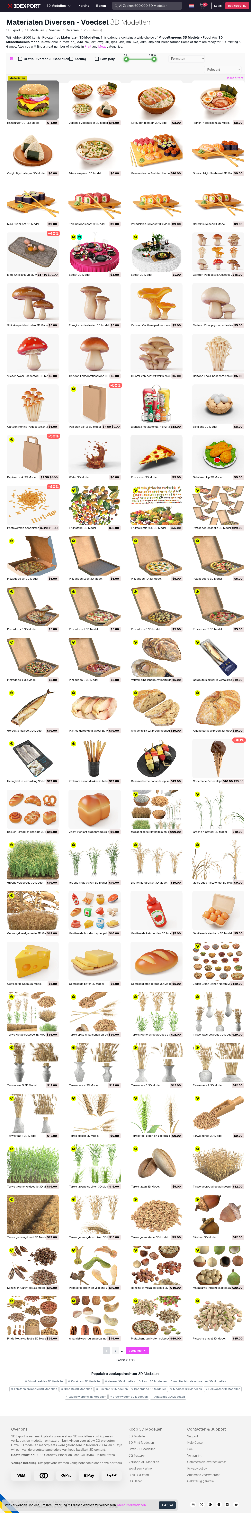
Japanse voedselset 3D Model (88, 123)
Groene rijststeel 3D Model (210, 832)
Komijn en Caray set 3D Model (26, 1288)
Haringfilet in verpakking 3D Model (28, 781)
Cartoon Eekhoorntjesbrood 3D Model (93, 376)
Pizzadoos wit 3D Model (22, 578)
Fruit (88, 46)
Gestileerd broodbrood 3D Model (151, 984)
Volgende (137, 1351)
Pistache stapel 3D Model (209, 1338)
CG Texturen (137, 1455)
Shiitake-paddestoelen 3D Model (28, 325)
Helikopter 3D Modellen (222, 1389)
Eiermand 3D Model (205, 426)
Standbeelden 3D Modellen (45, 1381)
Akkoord (167, 1505)
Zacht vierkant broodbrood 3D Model (92, 832)
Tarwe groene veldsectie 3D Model (29, 1186)
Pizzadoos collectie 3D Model (212, 528)
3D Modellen (138, 1436)
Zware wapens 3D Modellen (86, 1396)
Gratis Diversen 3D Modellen (43, 59)
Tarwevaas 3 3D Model (145, 1085)
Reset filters (234, 78)
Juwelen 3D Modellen (112, 1389)
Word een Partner (141, 1468)
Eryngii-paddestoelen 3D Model (89, 325)
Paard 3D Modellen (153, 1381)
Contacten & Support (206, 1429)
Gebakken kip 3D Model (207, 477)
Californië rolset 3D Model (209, 224)
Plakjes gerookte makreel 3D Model (91, 730)
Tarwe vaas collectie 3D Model (212, 1034)
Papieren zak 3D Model (21, 477)
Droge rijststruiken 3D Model (149, 882)
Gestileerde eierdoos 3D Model (212, 933)
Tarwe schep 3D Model (207, 1136)
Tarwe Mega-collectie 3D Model (27, 1034)
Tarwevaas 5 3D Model (22, 1085)
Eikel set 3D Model (204, 1237)
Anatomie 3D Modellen (168, 1396)
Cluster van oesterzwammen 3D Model (155, 376)
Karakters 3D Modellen (84, 1381)
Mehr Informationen (131, 1505)
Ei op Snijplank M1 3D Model (25, 275)
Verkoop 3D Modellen (144, 1462)
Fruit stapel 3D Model (82, 528)
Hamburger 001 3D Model (23, 123)
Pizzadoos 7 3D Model (83, 629)
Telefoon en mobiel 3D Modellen (34, 1389)
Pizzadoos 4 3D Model (21, 680)
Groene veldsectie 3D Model (25, 882)
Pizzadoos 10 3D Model (146, 578)
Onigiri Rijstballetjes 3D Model (26, 173)
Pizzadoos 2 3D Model (83, 680)
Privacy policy (197, 1468)
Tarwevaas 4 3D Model (83, 1085)
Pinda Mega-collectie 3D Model (27, 1338)
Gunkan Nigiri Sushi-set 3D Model (214, 173)
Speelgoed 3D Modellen (149, 1389)
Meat (102, 46)
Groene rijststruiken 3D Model (88, 882)
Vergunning (194, 1455)
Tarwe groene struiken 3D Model (89, 1186)
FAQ (190, 1449)
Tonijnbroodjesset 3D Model (87, 224)
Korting (77, 59)
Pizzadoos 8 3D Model (21, 629)
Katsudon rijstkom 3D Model (149, 123)
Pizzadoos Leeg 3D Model (85, 578)
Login (218, 5)
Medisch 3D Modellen (186, 1389)
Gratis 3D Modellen (142, 1449)
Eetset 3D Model (79, 275)
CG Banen (135, 1481)
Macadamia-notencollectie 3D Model (216, 1288)
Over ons (19, 1429)
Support (192, 1436)
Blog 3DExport (139, 1475)
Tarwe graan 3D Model (145, 1186)
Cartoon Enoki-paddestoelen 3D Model (217, 376)
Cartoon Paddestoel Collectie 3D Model (218, 275)
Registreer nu (237, 5)
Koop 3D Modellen (145, 1429)
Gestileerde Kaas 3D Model (24, 984)
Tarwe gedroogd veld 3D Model (27, 1237)
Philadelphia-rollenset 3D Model (151, 224)
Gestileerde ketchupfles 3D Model (152, 933)
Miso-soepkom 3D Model (85, 173)
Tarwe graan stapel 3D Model (149, 1237)
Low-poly (105, 59)
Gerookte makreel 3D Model (24, 730)
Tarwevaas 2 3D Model (207, 1085)
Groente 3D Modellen (76, 1389)
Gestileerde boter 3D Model (86, 984)
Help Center (195, 1443)
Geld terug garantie (200, 1481)
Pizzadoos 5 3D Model (207, 629)
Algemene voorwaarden (203, 1475)
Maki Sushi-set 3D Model (23, 224)
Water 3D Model (79, 477)
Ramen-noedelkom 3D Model (211, 123)
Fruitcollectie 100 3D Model (148, 528)
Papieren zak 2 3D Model (85, 426)
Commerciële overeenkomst (206, 1462)
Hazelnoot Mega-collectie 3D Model (154, 1288)
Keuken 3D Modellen (120, 1381)
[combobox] (186, 59)
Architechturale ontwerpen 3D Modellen (198, 1381)
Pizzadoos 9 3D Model (207, 578)
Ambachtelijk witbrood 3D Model (213, 730)
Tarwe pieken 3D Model (84, 1136)
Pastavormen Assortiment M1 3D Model (32, 528)
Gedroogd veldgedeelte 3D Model (28, 933)
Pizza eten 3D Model (144, 477)
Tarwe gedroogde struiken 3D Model (92, 1237)
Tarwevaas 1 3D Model (21, 1136)
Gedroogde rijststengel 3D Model (214, 882)
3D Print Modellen (141, 1443)
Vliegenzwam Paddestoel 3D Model (29, 376)
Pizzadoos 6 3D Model (145, 629)
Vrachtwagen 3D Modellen (129, 1396)
